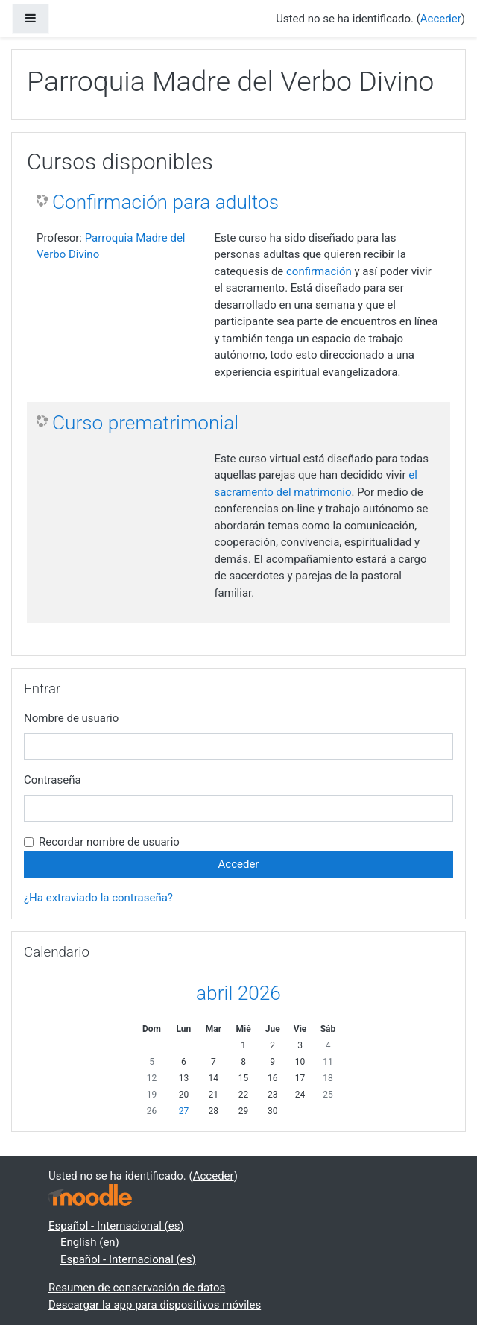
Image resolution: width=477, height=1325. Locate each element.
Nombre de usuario (71, 718)
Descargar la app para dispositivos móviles (154, 1305)
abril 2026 (238, 993)
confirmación (319, 271)
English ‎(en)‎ (89, 1242)
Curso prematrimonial (145, 423)
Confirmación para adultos (165, 202)
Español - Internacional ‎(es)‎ (116, 1226)
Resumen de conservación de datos (136, 1287)
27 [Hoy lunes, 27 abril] (184, 1111)
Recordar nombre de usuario (109, 842)
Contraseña (52, 780)
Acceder (440, 18)
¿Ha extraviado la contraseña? (98, 897)
